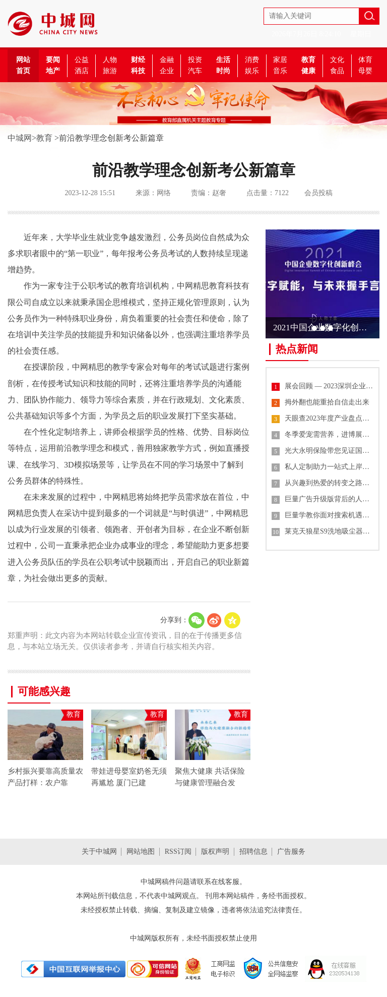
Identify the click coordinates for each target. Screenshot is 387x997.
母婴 (365, 71)
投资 (195, 60)
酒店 (82, 71)
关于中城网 (99, 851)
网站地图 (140, 851)
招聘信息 (253, 851)
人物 (110, 60)
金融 (167, 60)
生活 (223, 60)
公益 (82, 60)
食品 (337, 71)
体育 (365, 60)
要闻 (53, 60)
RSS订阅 (178, 851)
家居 (280, 60)
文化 (337, 60)
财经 (138, 60)
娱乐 (252, 71)
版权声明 (215, 851)
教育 (308, 60)
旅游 (110, 71)
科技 (138, 71)
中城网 (20, 138)
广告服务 (291, 851)
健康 (308, 71)
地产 (53, 71)
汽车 (195, 71)
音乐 (280, 71)
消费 (252, 60)
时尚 (223, 71)
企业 (167, 71)
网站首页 (23, 65)
